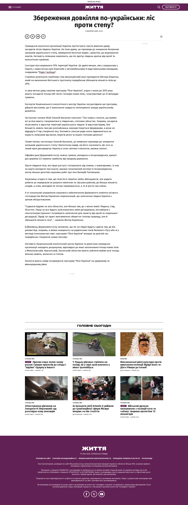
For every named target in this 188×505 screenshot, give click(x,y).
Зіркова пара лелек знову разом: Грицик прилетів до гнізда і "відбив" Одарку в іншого (45, 365)
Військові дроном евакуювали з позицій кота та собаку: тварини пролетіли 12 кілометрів (138, 409)
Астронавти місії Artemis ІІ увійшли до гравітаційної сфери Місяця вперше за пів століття (93, 408)
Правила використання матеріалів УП (95, 458)
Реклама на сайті (43, 458)
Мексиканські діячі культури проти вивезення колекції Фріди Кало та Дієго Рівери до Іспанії (141, 365)
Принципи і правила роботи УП (126, 458)
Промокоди (147, 458)
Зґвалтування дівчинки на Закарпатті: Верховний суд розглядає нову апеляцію (41, 408)
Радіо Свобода (47, 72)
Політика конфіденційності (64, 458)
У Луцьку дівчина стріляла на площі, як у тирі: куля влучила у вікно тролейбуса (91, 365)
